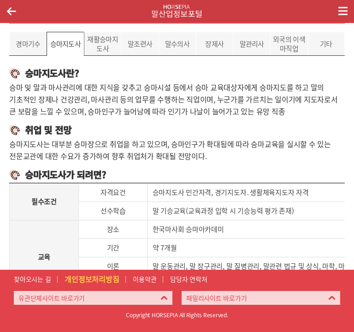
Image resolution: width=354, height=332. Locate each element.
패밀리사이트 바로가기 (216, 297)
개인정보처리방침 (92, 279)
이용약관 (144, 279)
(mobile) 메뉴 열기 (343, 11)
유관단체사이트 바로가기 (51, 297)
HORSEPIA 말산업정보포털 (177, 11)
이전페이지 (11, 11)
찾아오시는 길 (32, 279)
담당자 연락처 (188, 279)
